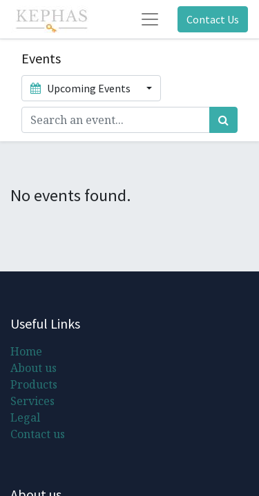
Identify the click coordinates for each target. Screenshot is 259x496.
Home (26, 351)
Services (32, 401)
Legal (25, 417)
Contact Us (212, 19)
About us (33, 367)
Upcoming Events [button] (81, 88)
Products (33, 384)
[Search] (223, 120)
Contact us (37, 434)
